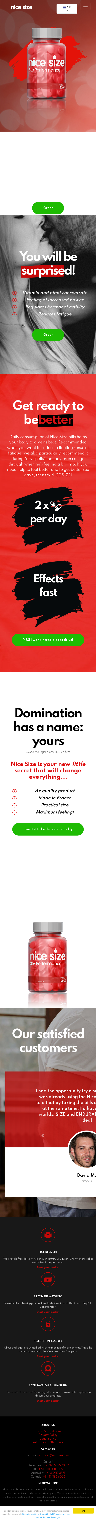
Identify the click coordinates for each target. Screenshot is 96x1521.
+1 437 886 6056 (54, 1485)
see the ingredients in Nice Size (48, 761)
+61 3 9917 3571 (55, 1481)
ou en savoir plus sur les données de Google (55, 1517)
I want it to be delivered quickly (48, 838)
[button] (45, 1145)
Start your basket (48, 1276)
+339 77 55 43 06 (57, 1473)
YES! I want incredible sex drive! (48, 646)
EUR (67, 7)
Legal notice (48, 1447)
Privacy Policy (48, 1443)
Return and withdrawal (48, 1451)
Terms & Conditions (48, 1439)
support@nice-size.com (54, 1463)
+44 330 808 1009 (51, 1477)
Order (48, 210)
